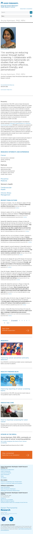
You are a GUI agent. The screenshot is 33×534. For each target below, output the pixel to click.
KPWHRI (5, 512)
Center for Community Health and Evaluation (11, 483)
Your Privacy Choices (5, 514)
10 (4, 322)
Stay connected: (8, 453)
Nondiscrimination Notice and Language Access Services (14, 502)
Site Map (2, 513)
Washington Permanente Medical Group (10, 490)
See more (5, 328)
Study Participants (5, 474)
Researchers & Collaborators (7, 469)
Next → (9, 322)
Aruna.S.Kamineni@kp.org (7, 85)
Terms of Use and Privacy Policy (11, 513)
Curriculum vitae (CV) (6, 89)
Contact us (3, 498)
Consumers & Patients (6, 472)
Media (2, 476)
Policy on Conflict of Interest (7, 501)
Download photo (5, 49)
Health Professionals (5, 471)
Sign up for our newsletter (7, 499)
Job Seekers (3, 477)
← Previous (4, 320)
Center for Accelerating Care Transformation (11, 481)
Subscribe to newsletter (26, 8)
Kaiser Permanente (5, 487)
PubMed (25, 217)
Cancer (3, 155)
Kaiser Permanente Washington (8, 488)
